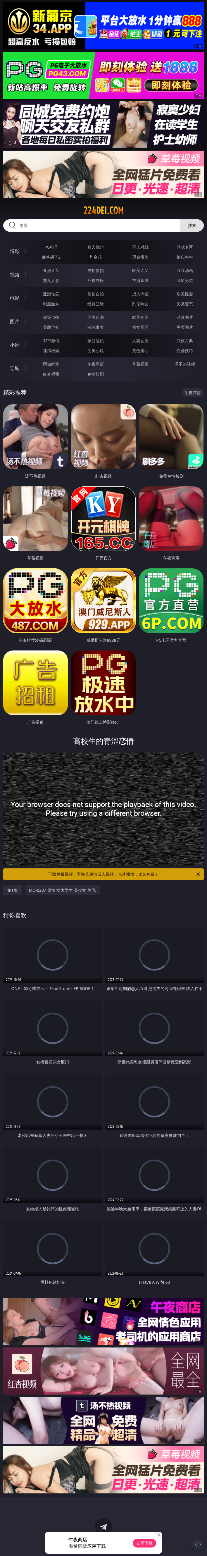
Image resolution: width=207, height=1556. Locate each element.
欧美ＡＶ (140, 270)
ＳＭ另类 (185, 280)
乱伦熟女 (140, 304)
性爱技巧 (185, 350)
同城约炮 (51, 364)
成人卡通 (140, 294)
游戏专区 (185, 247)
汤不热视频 (185, 364)
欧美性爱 (185, 294)
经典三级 (95, 304)
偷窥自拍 (51, 317)
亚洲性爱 (51, 294)
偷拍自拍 (95, 294)
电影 (14, 298)
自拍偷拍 (95, 270)
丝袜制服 (95, 280)
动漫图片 (185, 317)
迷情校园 (51, 350)
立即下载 (144, 1543)
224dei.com (103, 210)
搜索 (192, 225)
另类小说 (95, 350)
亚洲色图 (95, 317)
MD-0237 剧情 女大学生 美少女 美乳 (62, 890)
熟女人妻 (51, 280)
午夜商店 (95, 364)
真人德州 (95, 247)
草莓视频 (140, 364)
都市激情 (51, 340)
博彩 (14, 251)
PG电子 (51, 247)
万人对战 (140, 247)
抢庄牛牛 (185, 257)
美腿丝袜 (51, 327)
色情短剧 (95, 374)
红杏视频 (51, 374)
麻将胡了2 (51, 257)
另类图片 (185, 327)
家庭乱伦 (95, 340)
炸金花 (95, 257)
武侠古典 (185, 340)
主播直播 (140, 280)
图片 (14, 321)
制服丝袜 (51, 304)
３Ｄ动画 (185, 270)
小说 (14, 345)
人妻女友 (140, 340)
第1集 (12, 890)
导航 (14, 368)
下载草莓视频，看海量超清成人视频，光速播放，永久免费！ (124, 874)
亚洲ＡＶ (51, 270)
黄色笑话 (140, 350)
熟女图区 (140, 327)
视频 (14, 274)
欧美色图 (140, 317)
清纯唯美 (95, 327)
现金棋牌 (140, 257)
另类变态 (185, 304)
